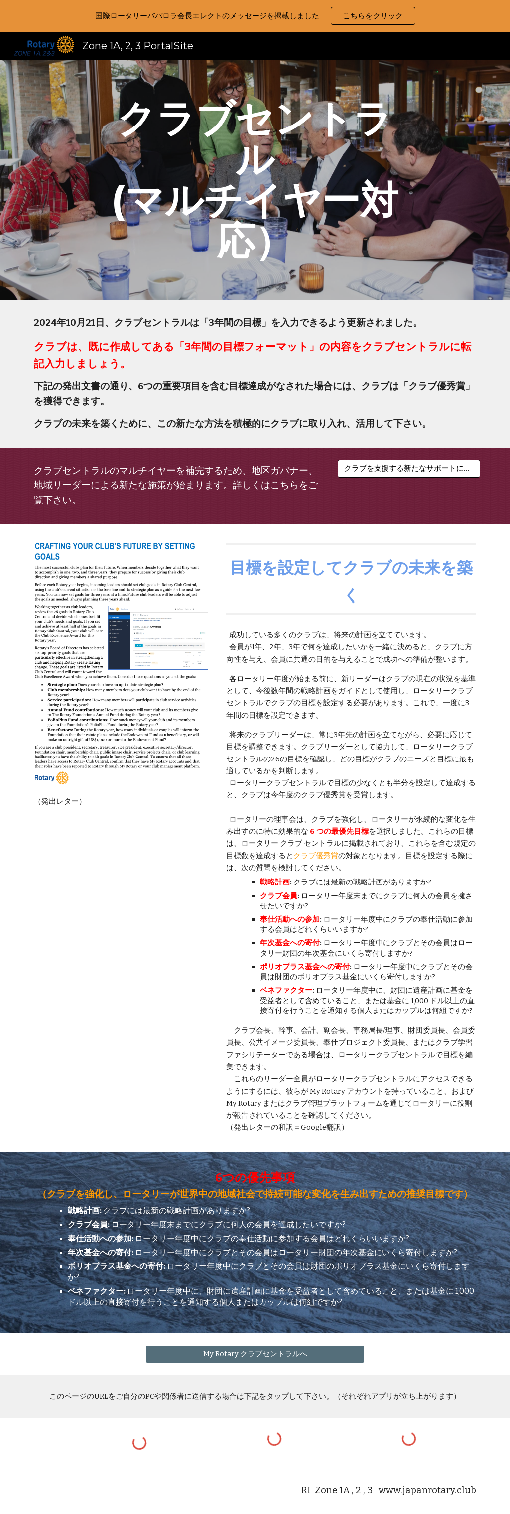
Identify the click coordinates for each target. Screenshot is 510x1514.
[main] (255, 180)
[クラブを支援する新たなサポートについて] (409, 468)
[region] (255, 16)
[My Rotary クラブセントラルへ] (255, 1354)
